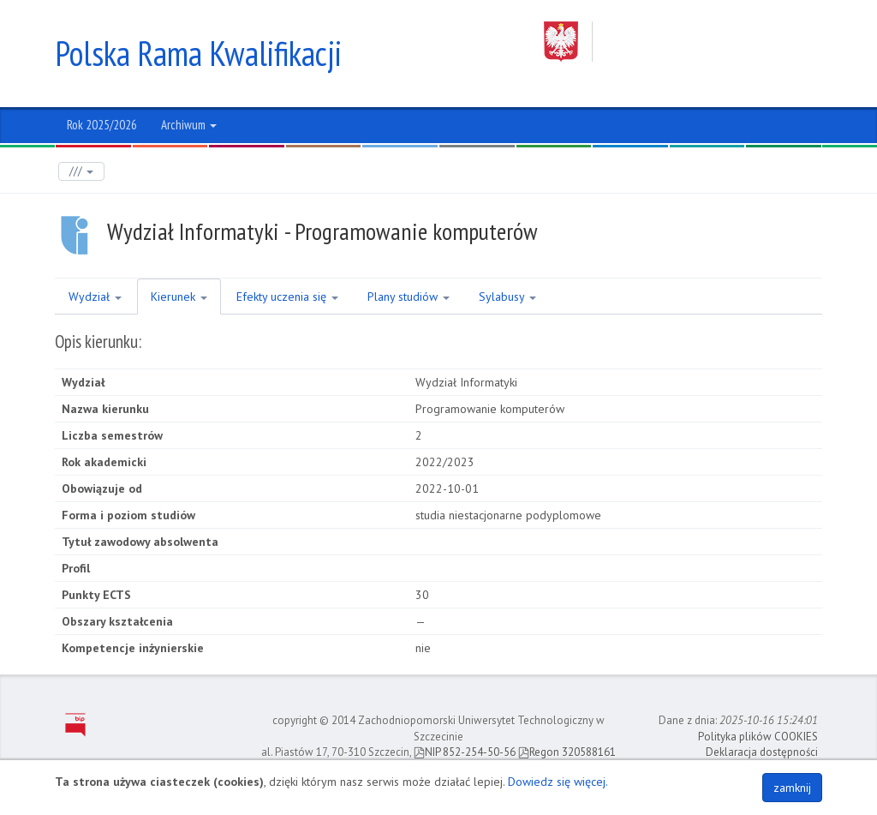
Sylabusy (507, 296)
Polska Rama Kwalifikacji (198, 53)
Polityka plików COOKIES (758, 736)
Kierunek (179, 296)
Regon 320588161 (567, 752)
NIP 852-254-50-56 (465, 752)
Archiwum (189, 125)
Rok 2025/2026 (102, 125)
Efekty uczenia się (287, 296)
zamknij (792, 787)
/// (81, 171)
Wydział (95, 296)
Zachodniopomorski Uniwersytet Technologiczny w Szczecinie (683, 41)
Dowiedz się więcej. (558, 781)
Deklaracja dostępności (762, 752)
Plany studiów (408, 296)
